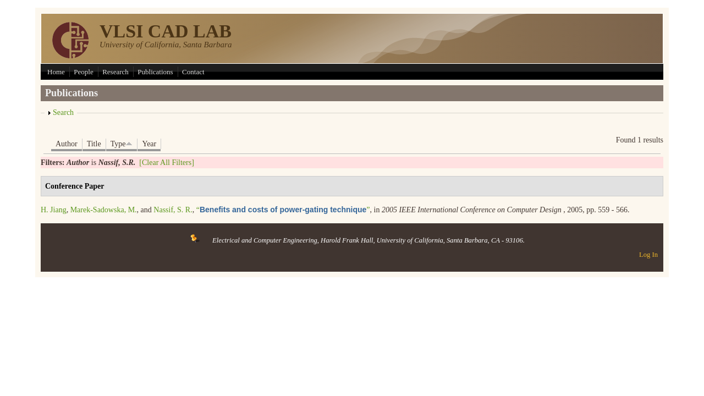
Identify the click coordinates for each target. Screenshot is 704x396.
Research (115, 72)
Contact (193, 72)
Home (56, 72)
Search (63, 112)
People (83, 72)
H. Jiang (54, 210)
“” (283, 210)
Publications (155, 72)
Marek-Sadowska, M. (103, 210)
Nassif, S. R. (172, 210)
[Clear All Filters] (166, 162)
